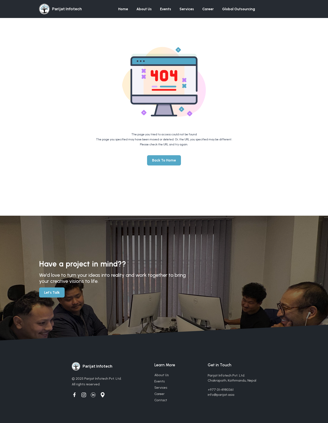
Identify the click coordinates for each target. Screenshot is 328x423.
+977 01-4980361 (220, 390)
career (159, 394)
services (160, 388)
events (159, 381)
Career (208, 9)
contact (160, 400)
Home (123, 9)
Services (186, 9)
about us (161, 375)
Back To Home (164, 160)
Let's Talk (52, 292)
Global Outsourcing (238, 9)
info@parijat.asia (221, 395)
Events (165, 9)
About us (144, 9)
